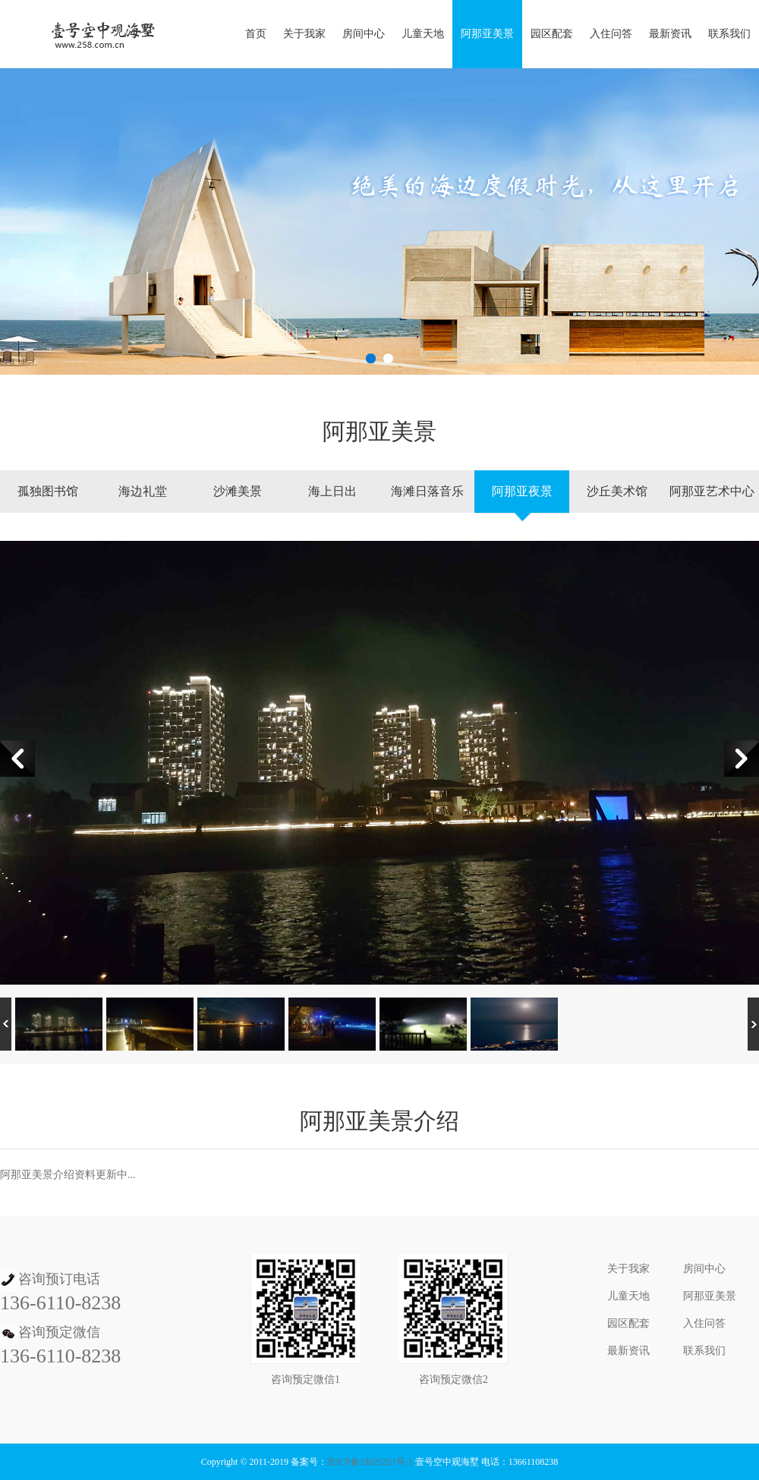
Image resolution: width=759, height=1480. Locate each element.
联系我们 (729, 33)
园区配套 (552, 33)
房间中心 (363, 33)
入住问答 (611, 33)
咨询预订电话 (59, 1279)
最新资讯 (670, 33)
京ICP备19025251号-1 (370, 1461)
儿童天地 (423, 33)
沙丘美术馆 (617, 491)
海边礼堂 (142, 491)
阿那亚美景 (487, 33)
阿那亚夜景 (522, 491)
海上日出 (332, 491)
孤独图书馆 (47, 491)
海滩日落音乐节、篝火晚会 (427, 503)
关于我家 (304, 33)
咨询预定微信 (59, 1332)
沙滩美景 (237, 491)
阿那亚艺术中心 (711, 491)
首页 (255, 33)
